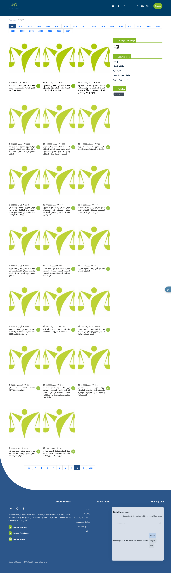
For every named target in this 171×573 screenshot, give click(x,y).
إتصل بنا (87, 514)
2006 (22, 30)
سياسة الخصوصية (83, 522)
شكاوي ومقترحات (83, 527)
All (12, 26)
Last (90, 467)
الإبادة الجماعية (89, 12)
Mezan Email (17, 540)
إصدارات (116, 12)
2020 (57, 26)
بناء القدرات (140, 12)
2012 (121, 26)
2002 (59, 30)
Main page (13, 19)
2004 (40, 30)
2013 (112, 26)
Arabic (152, 538)
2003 (50, 30)
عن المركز (75, 12)
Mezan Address (18, 528)
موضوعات (103, 12)
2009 (148, 26)
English (152, 543)
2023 (29, 26)
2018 (75, 26)
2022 (38, 26)
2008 (157, 26)
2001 (68, 30)
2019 (66, 26)
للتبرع (88, 531)
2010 (139, 26)
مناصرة (128, 12)
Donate (158, 5)
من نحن (87, 510)
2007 (13, 30)
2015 (102, 26)
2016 (93, 26)
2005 (31, 30)
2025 (20, 26)
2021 (48, 26)
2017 (84, 26)
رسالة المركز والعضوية (82, 518)
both (151, 548)
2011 (130, 26)
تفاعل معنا (155, 12)
